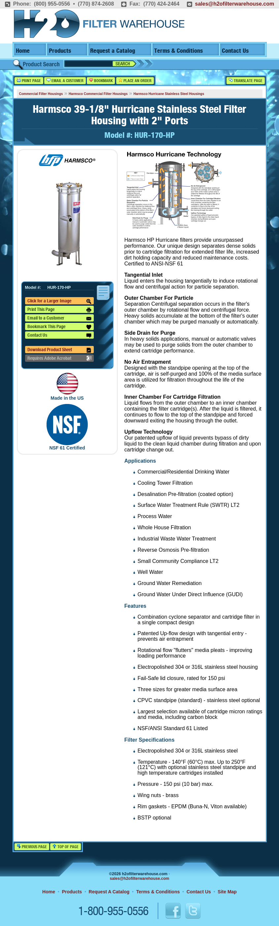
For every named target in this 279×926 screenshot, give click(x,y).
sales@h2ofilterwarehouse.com (234, 4)
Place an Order (135, 80)
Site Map (227, 891)
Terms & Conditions (178, 51)
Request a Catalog (112, 51)
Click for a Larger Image (59, 301)
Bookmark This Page (59, 327)
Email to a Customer (59, 318)
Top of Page (65, 846)
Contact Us (235, 51)
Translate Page (245, 80)
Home (23, 51)
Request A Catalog (109, 891)
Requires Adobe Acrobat (59, 358)
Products (60, 51)
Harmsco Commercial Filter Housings (98, 94)
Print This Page (59, 310)
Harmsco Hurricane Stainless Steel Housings (168, 94)
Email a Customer (65, 80)
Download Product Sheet (59, 350)
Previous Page (32, 846)
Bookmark (101, 80)
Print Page (29, 80)
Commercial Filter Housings (41, 94)
